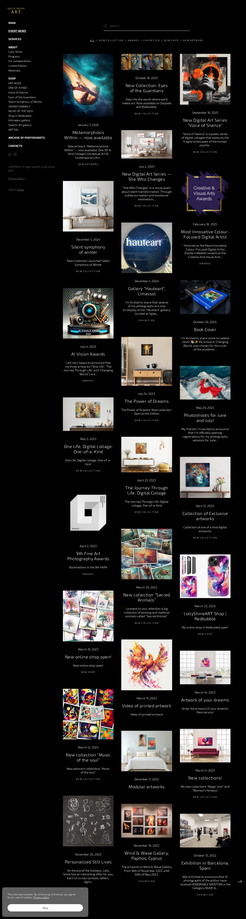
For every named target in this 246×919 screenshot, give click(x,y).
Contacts (15, 146)
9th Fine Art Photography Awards (88, 556)
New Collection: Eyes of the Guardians (147, 88)
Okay (45, 907)
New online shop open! (88, 656)
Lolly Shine (15, 51)
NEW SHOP (171, 40)
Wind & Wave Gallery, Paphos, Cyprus (147, 855)
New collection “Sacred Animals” (146, 597)
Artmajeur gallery (19, 120)
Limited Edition (17, 65)
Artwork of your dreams (205, 699)
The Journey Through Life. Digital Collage (146, 490)
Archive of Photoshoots (26, 137)
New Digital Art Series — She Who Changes (146, 176)
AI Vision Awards (88, 353)
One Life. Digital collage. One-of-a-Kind (88, 449)
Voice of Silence (18, 92)
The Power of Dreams (147, 401)
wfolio (20, 189)
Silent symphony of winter (88, 249)
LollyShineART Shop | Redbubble (205, 616)
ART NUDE (14, 83)
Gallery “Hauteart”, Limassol (146, 291)
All (92, 40)
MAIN (12, 23)
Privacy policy (16, 178)
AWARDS (133, 40)
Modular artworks (147, 786)
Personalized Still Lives (88, 861)
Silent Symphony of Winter (25, 101)
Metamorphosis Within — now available (88, 135)
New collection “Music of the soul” (88, 757)
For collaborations (19, 61)
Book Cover (205, 329)
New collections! (205, 777)
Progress (14, 56)
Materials (14, 70)
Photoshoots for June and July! (205, 417)
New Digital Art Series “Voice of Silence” (205, 122)
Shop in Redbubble (19, 115)
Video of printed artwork (146, 705)
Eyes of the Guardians (22, 97)
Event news (17, 31)
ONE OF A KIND (17, 87)
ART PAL (13, 129)
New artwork (193, 40)
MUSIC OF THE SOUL (21, 111)
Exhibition (151, 40)
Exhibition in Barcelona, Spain (205, 865)
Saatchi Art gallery (20, 125)
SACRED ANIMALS (19, 106)
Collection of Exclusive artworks (205, 516)
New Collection (111, 40)
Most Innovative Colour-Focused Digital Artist (205, 234)
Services (14, 39)
